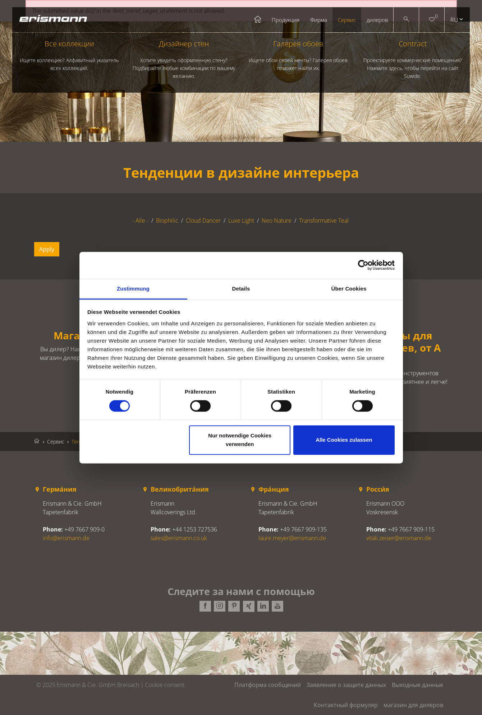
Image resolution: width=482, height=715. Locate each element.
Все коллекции (69, 55)
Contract (412, 59)
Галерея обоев (298, 55)
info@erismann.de (66, 538)
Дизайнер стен (183, 59)
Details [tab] (241, 288)
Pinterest (234, 606)
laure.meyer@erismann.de (292, 538)
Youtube (277, 606)
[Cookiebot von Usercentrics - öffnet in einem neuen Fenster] (363, 265)
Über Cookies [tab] (349, 288)
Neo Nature (277, 220)
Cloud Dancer (203, 220)
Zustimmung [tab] (133, 288)
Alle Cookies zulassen (344, 440)
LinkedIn (263, 606)
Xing (248, 606)
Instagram (219, 606)
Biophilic (167, 220)
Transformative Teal (324, 220)
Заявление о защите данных (346, 685)
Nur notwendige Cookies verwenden (239, 440)
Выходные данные (417, 685)
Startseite (258, 19)
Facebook (205, 606)
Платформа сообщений (267, 685)
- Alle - (140, 220)
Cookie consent (164, 685)
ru (454, 20)
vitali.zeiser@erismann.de (398, 538)
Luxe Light (241, 220)
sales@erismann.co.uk (179, 538)
